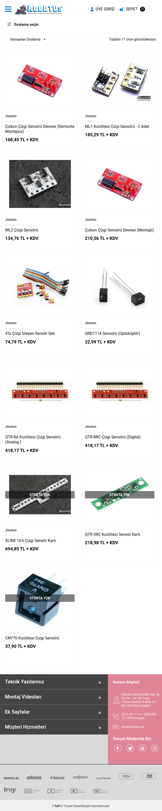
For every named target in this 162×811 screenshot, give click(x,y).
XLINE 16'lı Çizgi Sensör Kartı (30, 540)
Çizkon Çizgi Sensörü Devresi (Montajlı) (119, 230)
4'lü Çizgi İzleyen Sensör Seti (30, 333)
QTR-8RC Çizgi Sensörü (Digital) (113, 437)
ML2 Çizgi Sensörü (21, 230)
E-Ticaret (67, 806)
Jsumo (11, 116)
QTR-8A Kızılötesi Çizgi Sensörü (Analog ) (33, 439)
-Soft (56, 806)
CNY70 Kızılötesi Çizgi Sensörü (32, 638)
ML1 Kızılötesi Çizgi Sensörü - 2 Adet (117, 126)
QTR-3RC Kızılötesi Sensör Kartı (112, 534)
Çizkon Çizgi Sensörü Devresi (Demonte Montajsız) (39, 129)
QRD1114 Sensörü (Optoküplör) (112, 333)
